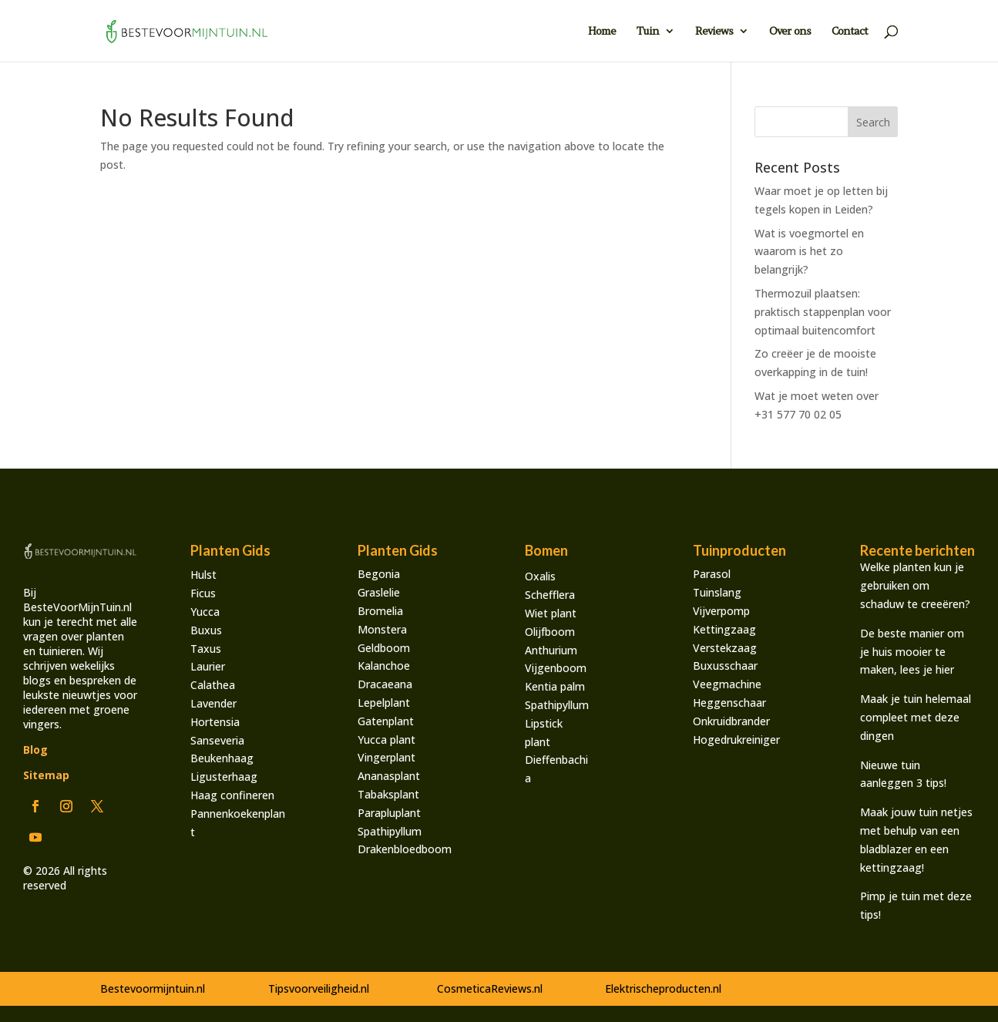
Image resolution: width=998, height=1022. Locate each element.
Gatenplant (386, 721)
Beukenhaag (222, 758)
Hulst (203, 574)
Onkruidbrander (731, 721)
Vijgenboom (555, 668)
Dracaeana (385, 684)
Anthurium (551, 650)
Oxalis (540, 576)
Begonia (379, 573)
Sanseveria (217, 740)
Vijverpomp (721, 610)
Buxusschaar (725, 665)
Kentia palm (555, 686)
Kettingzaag (724, 629)
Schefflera (550, 594)
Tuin (648, 31)
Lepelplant (384, 702)
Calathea (212, 684)
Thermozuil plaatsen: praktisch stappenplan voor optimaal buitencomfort (822, 312)
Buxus (206, 630)
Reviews (714, 31)
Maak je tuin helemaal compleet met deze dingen (915, 717)
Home (602, 31)
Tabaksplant (388, 794)
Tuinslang (717, 592)
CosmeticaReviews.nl (490, 988)
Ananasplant (389, 775)
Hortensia (215, 721)
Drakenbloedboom (405, 849)
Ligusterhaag (223, 776)
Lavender (213, 703)
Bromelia (380, 610)
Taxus (205, 648)
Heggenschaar (729, 702)
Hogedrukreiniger (736, 739)
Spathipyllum (390, 831)
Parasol (712, 573)
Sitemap (46, 775)
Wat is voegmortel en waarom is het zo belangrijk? (809, 251)
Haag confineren (232, 795)
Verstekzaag (725, 647)
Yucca (205, 611)
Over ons (790, 31)
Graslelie (379, 592)
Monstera (382, 629)
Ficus (203, 593)
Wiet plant (550, 613)
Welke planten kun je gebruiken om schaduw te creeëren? (915, 585)
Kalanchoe (384, 665)
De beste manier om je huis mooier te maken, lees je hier (912, 651)
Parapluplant (389, 812)
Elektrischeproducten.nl (663, 988)
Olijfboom (550, 631)
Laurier (207, 666)
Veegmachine (727, 684)
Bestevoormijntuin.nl (152, 988)
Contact (850, 31)
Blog (35, 749)
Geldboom (384, 647)
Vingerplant (386, 757)
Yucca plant (386, 739)
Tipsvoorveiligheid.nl (318, 988)
